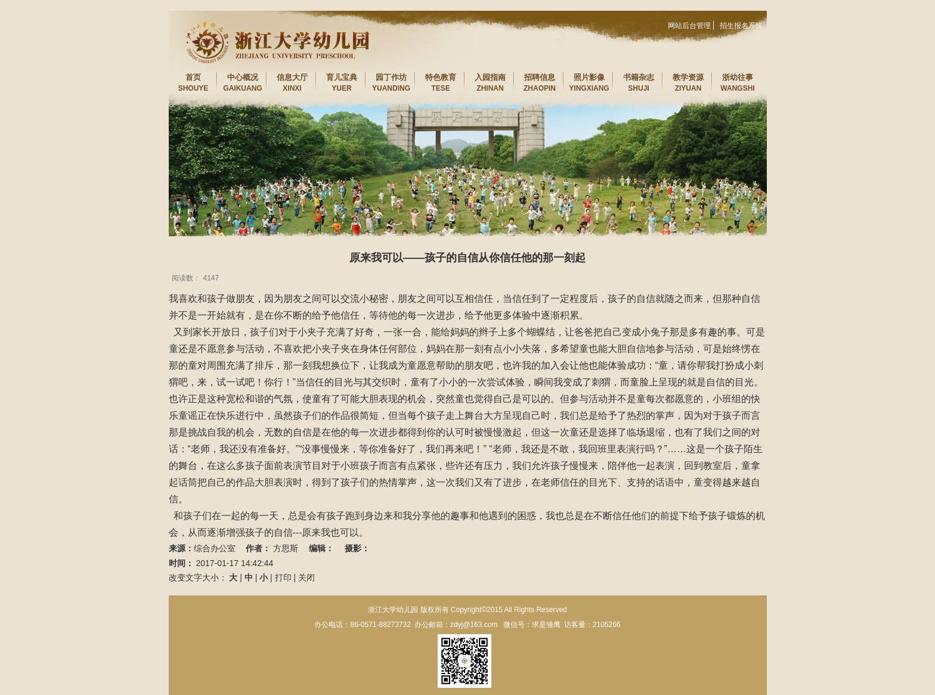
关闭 (306, 577)
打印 (283, 577)
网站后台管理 (689, 25)
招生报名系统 (741, 25)
